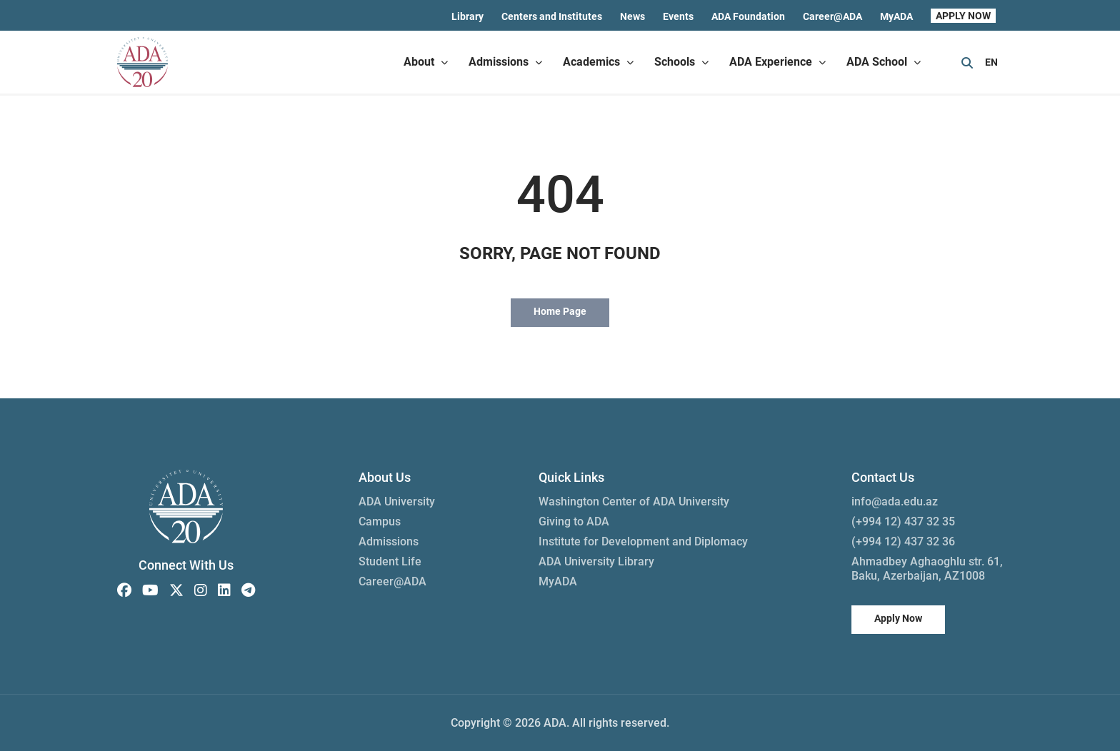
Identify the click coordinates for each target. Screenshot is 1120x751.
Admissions (389, 541)
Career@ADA (832, 16)
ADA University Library (596, 561)
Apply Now (898, 618)
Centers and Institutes (551, 16)
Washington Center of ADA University (634, 501)
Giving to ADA (574, 521)
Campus (380, 521)
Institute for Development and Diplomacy (643, 541)
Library (467, 16)
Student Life (390, 561)
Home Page (560, 311)
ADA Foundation (748, 16)
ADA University (397, 501)
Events (678, 16)
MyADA (896, 16)
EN (991, 62)
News (632, 16)
